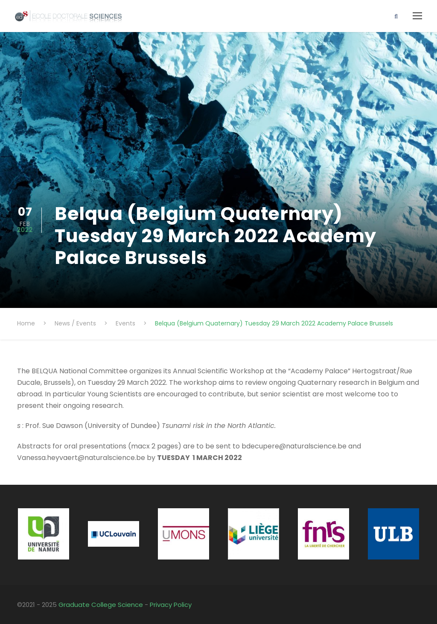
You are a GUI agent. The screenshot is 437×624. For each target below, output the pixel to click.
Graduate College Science (100, 604)
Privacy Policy (171, 604)
